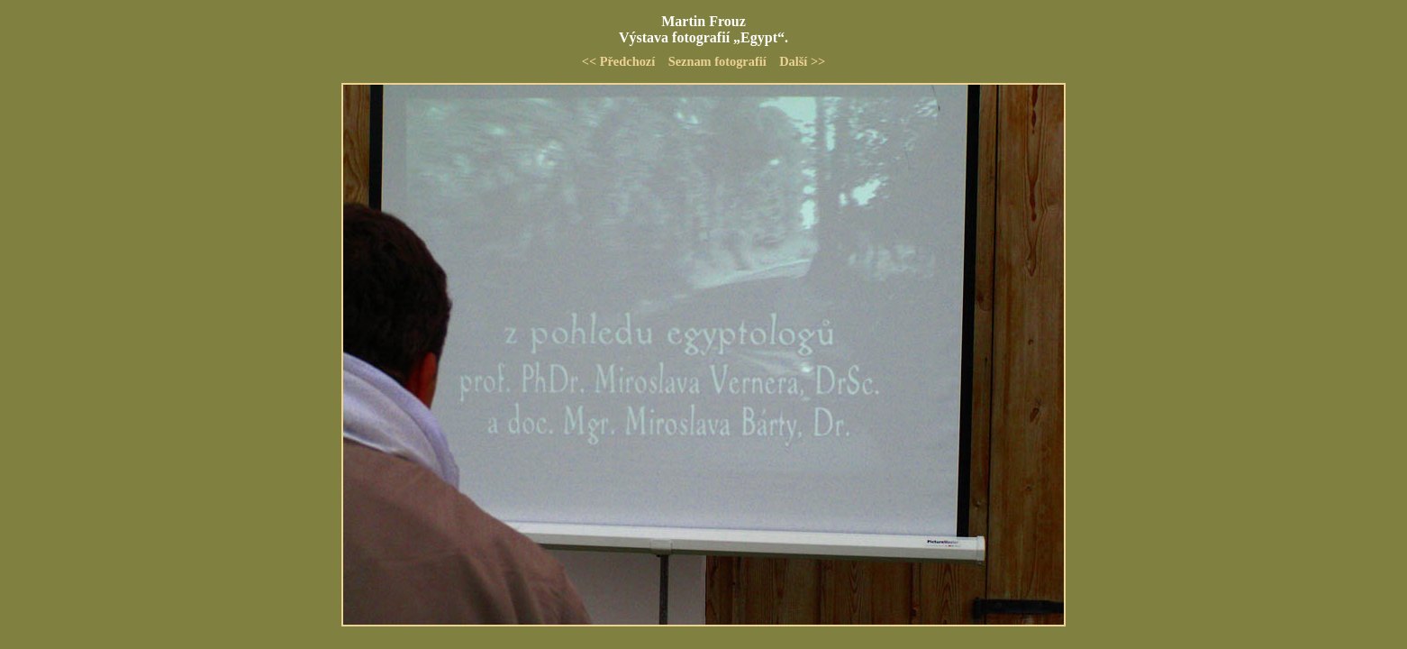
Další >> (802, 61)
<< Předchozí (619, 61)
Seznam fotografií (717, 61)
